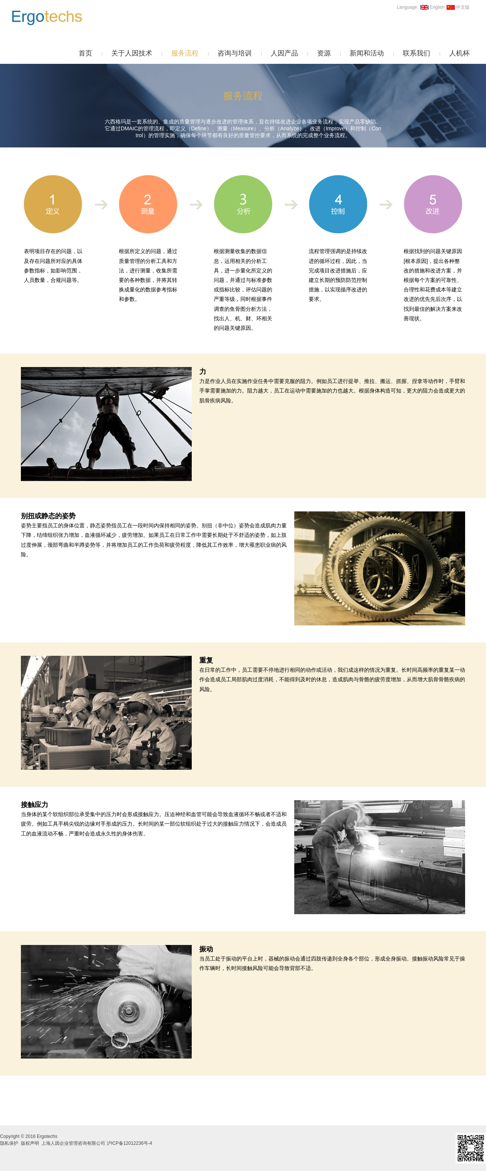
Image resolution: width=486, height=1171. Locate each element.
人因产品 (284, 53)
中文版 (457, 7)
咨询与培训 (235, 53)
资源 (324, 53)
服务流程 (185, 53)
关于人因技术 (131, 53)
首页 (85, 53)
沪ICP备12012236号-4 (129, 1143)
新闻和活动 (367, 53)
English (431, 7)
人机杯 (459, 53)
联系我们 (416, 53)
